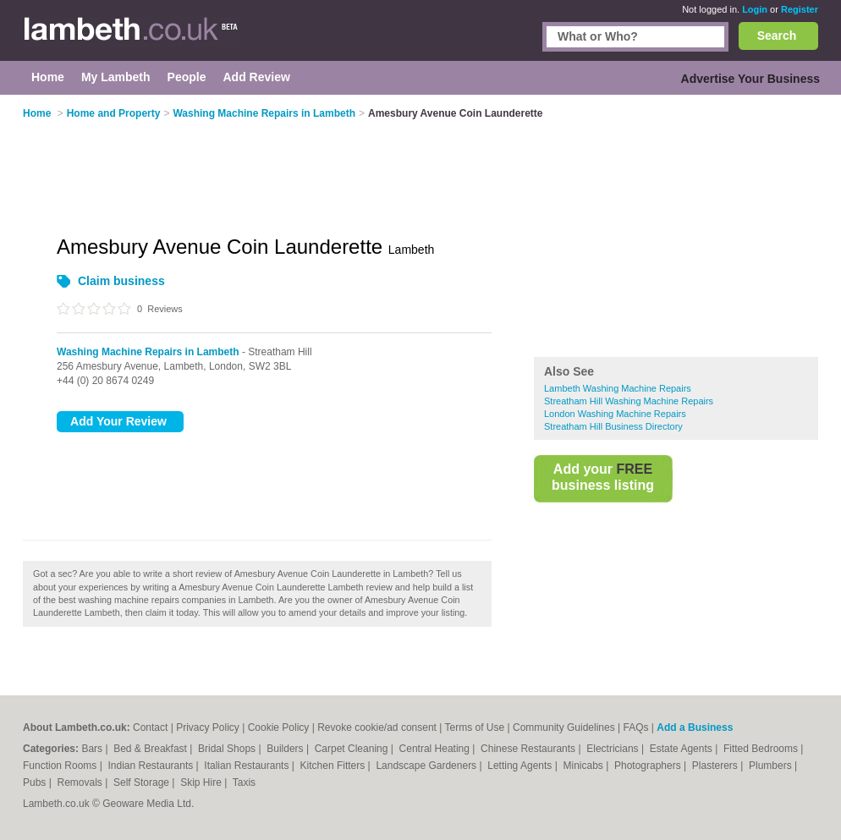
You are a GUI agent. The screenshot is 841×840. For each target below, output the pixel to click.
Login (754, 9)
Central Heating (436, 749)
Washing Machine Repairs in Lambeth (148, 352)
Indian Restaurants (152, 765)
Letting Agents (520, 765)
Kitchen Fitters (334, 765)
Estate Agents (682, 749)
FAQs (636, 727)
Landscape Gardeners (427, 765)
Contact (150, 727)
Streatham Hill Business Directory (613, 426)
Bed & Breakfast (151, 749)
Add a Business (695, 727)
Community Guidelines (564, 727)
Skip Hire (202, 782)
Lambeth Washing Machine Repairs (617, 388)
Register (799, 9)
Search (777, 35)
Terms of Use (475, 727)
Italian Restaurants (247, 765)
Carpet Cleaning (353, 749)
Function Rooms (61, 765)
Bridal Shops (228, 749)
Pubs (36, 782)
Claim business (121, 281)
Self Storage (142, 782)
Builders (286, 749)
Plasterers (716, 765)
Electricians (613, 749)
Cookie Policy (279, 727)
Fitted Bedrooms (761, 749)
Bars (93, 749)
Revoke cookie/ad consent (377, 727)
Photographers (649, 765)
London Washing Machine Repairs (615, 414)
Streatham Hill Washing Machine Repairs (628, 401)
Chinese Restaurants (529, 749)
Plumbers (771, 765)
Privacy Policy (207, 727)
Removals (81, 782)
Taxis (244, 782)
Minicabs (584, 765)
